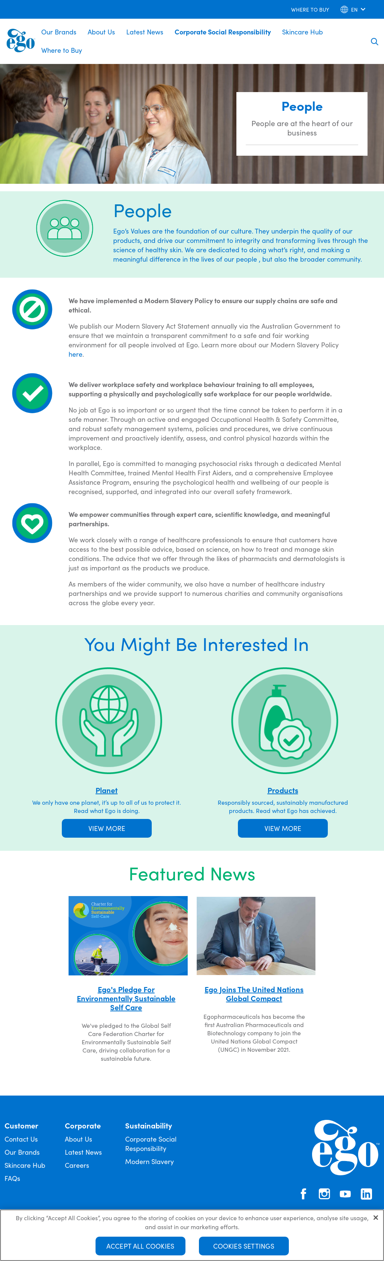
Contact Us (21, 1138)
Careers (77, 1165)
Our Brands (58, 31)
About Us (101, 31)
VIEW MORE (106, 828)
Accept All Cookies (140, 1248)
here (75, 354)
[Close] (376, 1220)
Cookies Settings (244, 1248)
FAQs (12, 1178)
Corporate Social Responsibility (223, 31)
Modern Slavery (149, 1161)
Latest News (144, 31)
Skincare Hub (302, 31)
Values (140, 230)
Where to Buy (61, 50)
